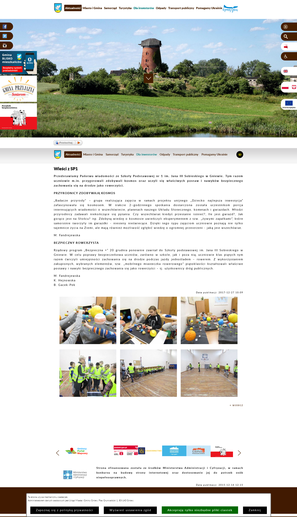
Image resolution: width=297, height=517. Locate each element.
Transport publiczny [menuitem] (181, 8)
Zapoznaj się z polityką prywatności (64, 510)
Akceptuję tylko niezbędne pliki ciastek (199, 510)
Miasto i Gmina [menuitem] (92, 8)
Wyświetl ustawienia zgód (130, 510)
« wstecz (236, 405)
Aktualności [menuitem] (73, 8)
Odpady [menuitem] (161, 8)
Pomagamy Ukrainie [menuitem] (209, 8)
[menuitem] (144, 8)
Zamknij (255, 510)
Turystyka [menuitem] (125, 8)
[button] (289, 27)
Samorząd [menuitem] (110, 8)
